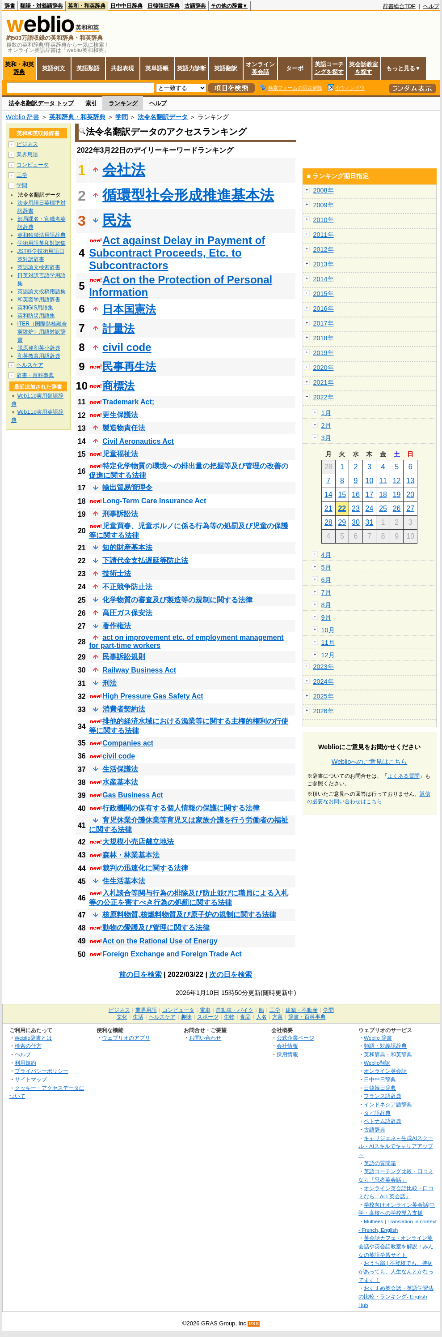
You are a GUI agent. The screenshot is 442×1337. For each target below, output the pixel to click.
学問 (121, 116)
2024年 (323, 681)
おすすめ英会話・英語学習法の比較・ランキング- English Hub (396, 1296)
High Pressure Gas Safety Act (152, 696)
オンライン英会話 (260, 68)
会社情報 (287, 1046)
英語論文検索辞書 (38, 267)
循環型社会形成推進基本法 (188, 195)
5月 (326, 567)
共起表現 (122, 68)
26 (397, 508)
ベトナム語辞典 (382, 1121)
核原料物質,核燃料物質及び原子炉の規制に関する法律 (189, 914)
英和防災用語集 (36, 316)
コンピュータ (33, 165)
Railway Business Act (139, 670)
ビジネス (27, 144)
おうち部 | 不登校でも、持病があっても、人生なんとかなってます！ (396, 1271)
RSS (253, 1323)
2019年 (323, 352)
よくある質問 (403, 776)
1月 (326, 412)
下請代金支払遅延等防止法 (145, 560)
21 (328, 508)
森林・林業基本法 (131, 855)
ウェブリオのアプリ (126, 1038)
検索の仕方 (28, 1046)
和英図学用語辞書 (38, 299)
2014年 (323, 279)
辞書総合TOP (399, 6)
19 (397, 494)
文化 (122, 1017)
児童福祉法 (120, 454)
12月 (328, 655)
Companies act (127, 743)
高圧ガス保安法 (127, 613)
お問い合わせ (205, 1038)
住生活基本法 (123, 881)
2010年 (323, 219)
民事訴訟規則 (123, 656)
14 (328, 494)
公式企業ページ (295, 1038)
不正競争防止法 (127, 587)
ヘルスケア (30, 365)
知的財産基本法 (127, 547)
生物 (229, 1017)
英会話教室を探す (363, 68)
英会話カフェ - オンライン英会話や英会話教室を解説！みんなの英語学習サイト (396, 1246)
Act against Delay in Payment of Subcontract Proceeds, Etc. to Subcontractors (177, 252)
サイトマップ (31, 1079)
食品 (245, 1017)
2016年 (323, 308)
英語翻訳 (225, 68)
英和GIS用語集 (35, 307)
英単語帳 (156, 68)
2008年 (323, 190)
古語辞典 (195, 6)
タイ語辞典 (377, 1113)
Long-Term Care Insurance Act (154, 501)
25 (383, 508)
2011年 (323, 234)
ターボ (294, 68)
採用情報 (287, 1054)
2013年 (323, 264)
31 (370, 522)
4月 (326, 554)
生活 (138, 1017)
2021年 (323, 382)
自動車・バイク (234, 1010)
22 (342, 508)
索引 (91, 103)
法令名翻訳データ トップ (41, 103)
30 (356, 522)
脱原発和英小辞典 (38, 348)
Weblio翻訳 (377, 1063)
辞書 (9, 6)
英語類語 (88, 68)
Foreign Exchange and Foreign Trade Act (171, 954)
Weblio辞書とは (33, 1038)
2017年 (323, 323)
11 (383, 480)
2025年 (323, 696)
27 (410, 508)
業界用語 (27, 154)
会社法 (123, 170)
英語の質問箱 (380, 1163)
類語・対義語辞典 (41, 6)
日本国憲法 (129, 309)
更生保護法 (120, 415)
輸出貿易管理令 (127, 487)
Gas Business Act (132, 795)
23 (356, 508)
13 (410, 480)
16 (356, 494)
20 (410, 494)
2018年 (323, 338)
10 (370, 480)
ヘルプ (431, 6)
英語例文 (53, 68)
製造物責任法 (123, 428)
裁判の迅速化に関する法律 (145, 868)
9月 (326, 617)
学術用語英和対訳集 (41, 243)
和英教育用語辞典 (38, 356)
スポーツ (208, 1017)
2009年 (323, 205)
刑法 (109, 683)
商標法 (118, 386)
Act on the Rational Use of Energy (160, 941)
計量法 (118, 328)
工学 (22, 175)
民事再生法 (129, 366)
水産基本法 (120, 782)
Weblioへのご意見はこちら (370, 761)
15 (342, 494)
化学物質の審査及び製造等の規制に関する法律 (177, 600)
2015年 (323, 293)
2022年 (323, 397)
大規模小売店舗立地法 (138, 841)
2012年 (323, 249)
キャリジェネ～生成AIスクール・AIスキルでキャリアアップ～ (395, 1146)
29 (342, 522)
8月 (326, 605)
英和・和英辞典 (86, 6)
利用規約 (25, 1063)
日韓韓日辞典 (163, 6)
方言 (277, 1017)
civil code (126, 347)
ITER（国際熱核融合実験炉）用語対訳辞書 (42, 332)
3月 (326, 437)
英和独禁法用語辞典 (41, 235)
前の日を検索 (140, 974)
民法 (116, 220)
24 (370, 508)
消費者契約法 (123, 709)
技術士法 (116, 573)
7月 (326, 592)
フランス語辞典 (382, 1096)
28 (328, 522)
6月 (326, 579)
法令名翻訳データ (163, 116)
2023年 (323, 666)
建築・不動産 (302, 1010)
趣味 (186, 1017)
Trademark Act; (128, 402)
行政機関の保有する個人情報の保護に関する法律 (181, 808)
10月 (328, 630)
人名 (261, 1017)
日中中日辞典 (126, 6)
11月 (328, 642)
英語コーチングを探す (329, 68)
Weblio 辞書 (23, 116)
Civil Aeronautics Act (138, 441)
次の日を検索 (230, 974)
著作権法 (116, 626)
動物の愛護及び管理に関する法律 (156, 927)
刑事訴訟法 (120, 514)
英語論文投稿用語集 (41, 291)
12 (397, 480)
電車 (205, 1010)
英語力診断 (191, 68)
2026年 (323, 711)
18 (383, 494)
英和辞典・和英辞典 (77, 116)
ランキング (123, 103)
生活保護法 (120, 769)
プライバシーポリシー (41, 1071)
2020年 (323, 367)
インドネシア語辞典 (388, 1104)
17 (370, 494)
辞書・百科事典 (35, 375)
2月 (326, 425)
